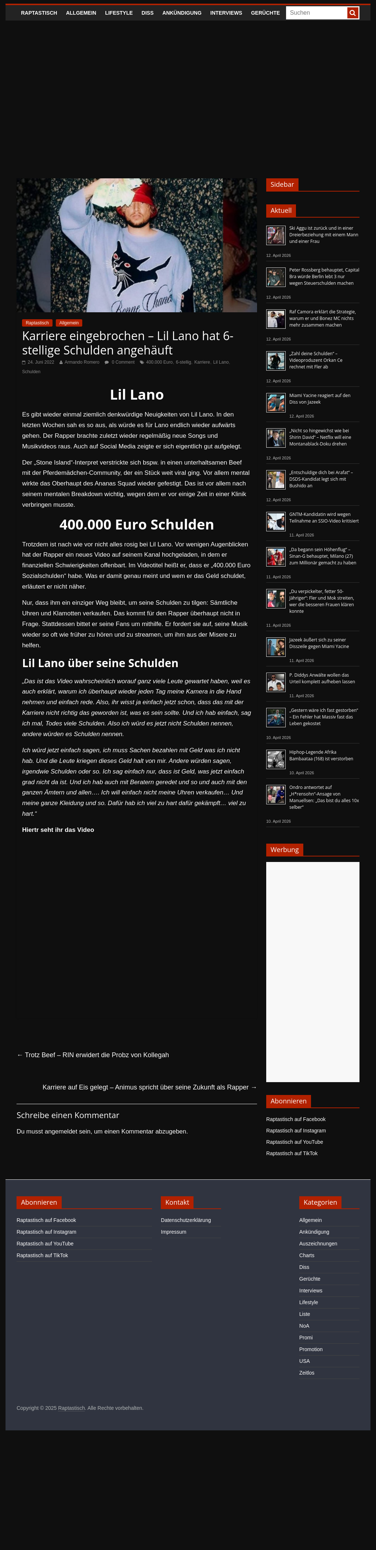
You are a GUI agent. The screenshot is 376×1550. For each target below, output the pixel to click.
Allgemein (81, 13)
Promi (306, 1337)
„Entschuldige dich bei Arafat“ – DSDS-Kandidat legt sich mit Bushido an (321, 479)
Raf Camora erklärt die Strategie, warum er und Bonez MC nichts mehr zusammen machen (322, 318)
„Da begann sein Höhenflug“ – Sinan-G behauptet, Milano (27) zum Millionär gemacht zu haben (323, 556)
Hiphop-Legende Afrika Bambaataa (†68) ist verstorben (321, 755)
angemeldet (61, 1131)
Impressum (173, 1232)
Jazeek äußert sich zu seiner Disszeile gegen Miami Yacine (319, 643)
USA (304, 1361)
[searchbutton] (352, 12)
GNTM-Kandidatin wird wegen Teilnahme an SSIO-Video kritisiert (324, 517)
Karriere (202, 362)
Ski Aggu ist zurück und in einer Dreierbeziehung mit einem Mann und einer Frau (323, 234)
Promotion (311, 1349)
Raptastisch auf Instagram (296, 1131)
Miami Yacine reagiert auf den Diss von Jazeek (320, 398)
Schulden (31, 371)
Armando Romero (82, 362)
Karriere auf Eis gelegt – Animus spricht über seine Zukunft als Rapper (150, 1087)
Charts (306, 1255)
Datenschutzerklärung (186, 1220)
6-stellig (183, 362)
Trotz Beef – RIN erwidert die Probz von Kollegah (93, 1055)
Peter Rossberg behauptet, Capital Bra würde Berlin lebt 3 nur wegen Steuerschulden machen (324, 276)
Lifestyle (119, 13)
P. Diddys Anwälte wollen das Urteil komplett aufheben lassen (322, 678)
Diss (148, 13)
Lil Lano (221, 362)
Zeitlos (306, 1373)
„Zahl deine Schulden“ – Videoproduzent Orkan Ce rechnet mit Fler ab (316, 360)
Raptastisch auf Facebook (296, 1119)
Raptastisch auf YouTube (294, 1142)
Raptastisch (39, 13)
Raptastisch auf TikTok (292, 1153)
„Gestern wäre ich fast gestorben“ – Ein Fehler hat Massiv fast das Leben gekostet (323, 717)
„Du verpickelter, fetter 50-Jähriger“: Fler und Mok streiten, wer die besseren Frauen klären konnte (321, 601)
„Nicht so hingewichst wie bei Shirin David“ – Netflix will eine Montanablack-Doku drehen (320, 437)
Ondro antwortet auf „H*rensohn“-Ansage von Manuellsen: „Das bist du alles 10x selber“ (324, 797)
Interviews (226, 13)
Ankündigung (182, 13)
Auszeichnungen (318, 1244)
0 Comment (119, 362)
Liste (304, 1314)
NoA (304, 1326)
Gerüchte (265, 13)
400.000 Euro (159, 362)
